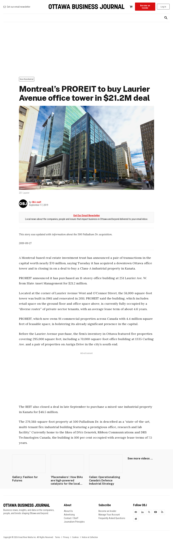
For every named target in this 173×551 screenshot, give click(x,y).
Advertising (69, 514)
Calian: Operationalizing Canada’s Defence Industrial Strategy (104, 480)
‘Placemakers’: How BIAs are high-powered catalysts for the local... (67, 480)
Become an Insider (107, 511)
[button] (166, 18)
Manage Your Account (109, 514)
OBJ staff (36, 202)
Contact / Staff (71, 518)
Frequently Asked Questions (111, 518)
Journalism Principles (74, 521)
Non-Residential (26, 79)
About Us (68, 511)
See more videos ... (140, 458)
